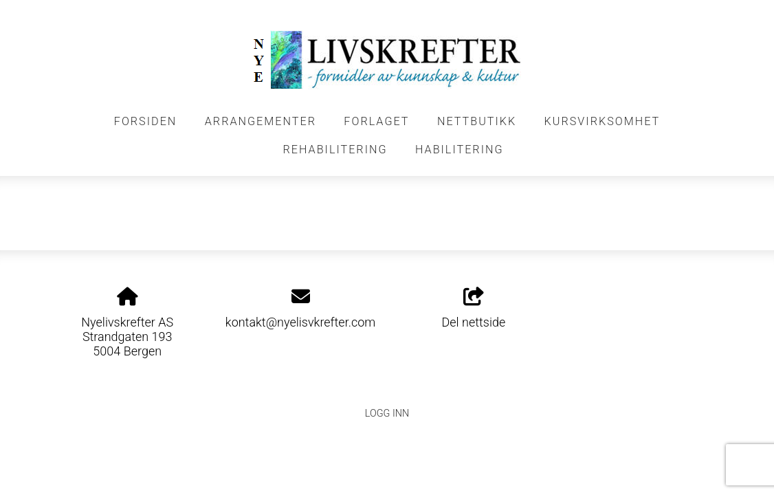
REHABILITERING (335, 149)
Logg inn (387, 413)
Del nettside (473, 308)
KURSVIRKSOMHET (602, 121)
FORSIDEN (145, 121)
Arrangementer (260, 121)
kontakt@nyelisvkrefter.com (300, 322)
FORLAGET (376, 121)
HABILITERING (459, 149)
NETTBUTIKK (476, 121)
